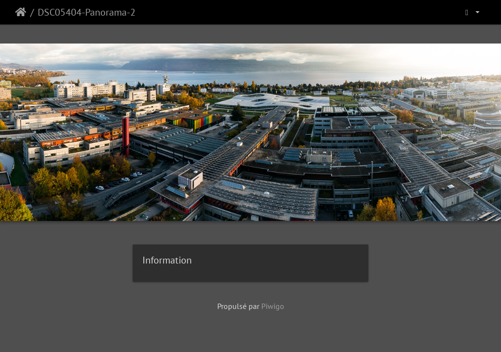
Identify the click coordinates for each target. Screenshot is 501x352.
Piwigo (272, 306)
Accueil (20, 12)
